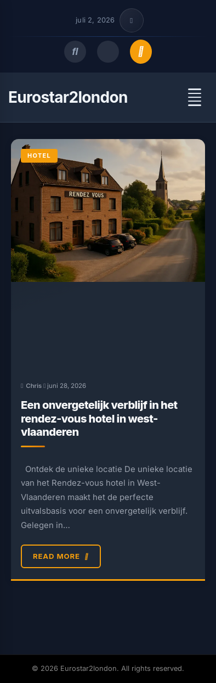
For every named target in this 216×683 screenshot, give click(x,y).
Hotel (39, 155)
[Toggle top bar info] (132, 20)
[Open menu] (194, 97)
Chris (34, 386)
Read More (61, 557)
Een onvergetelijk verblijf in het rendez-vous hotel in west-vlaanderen (99, 418)
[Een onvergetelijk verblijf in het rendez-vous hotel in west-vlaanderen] (108, 254)
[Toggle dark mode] (108, 52)
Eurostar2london (68, 97)
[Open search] (75, 52)
